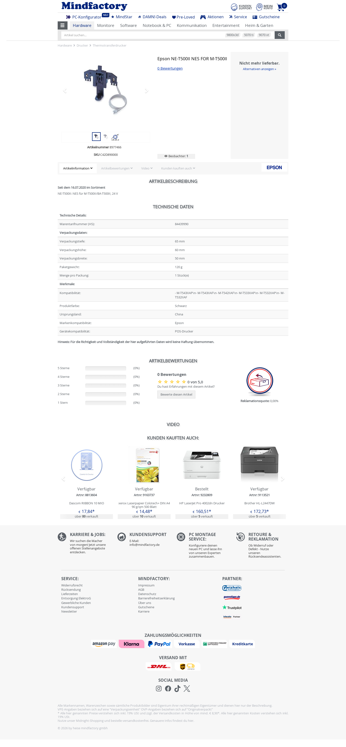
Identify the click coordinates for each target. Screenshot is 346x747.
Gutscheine (266, 16)
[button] (63, 25)
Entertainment (226, 25)
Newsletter (69, 611)
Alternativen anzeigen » (259, 69)
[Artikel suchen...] (168, 35)
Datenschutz (147, 594)
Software (128, 25)
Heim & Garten (259, 25)
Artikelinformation (76, 168)
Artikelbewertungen (115, 168)
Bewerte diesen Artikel (176, 394)
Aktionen (212, 16)
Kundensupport (72, 607)
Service (238, 16)
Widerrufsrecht (72, 585)
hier (190, 720)
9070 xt (264, 35)
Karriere (143, 611)
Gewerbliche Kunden (76, 603)
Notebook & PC (157, 25)
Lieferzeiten (69, 594)
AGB (141, 589)
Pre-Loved (183, 17)
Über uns (144, 603)
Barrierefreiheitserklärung (156, 598)
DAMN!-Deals (152, 16)
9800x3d (233, 35)
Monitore (105, 25)
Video (145, 168)
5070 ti (248, 35)
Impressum (146, 585)
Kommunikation (192, 25)
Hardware (82, 25)
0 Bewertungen (170, 68)
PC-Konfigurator (85, 16)
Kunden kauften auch (176, 168)
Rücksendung (71, 589)
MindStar (121, 16)
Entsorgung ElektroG (76, 598)
